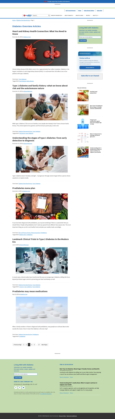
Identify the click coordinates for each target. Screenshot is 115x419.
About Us (96, 15)
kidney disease (30, 81)
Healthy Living (80, 15)
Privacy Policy (62, 416)
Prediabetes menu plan (23, 188)
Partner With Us (90, 67)
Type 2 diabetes (22, 79)
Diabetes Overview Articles (23, 20)
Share (71, 377)
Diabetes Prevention (57, 15)
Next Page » (45, 345)
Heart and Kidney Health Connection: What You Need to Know (39, 32)
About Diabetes (69, 15)
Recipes (88, 15)
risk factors (22, 133)
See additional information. (46, 393)
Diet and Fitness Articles (25, 232)
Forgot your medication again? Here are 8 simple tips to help (96, 122)
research (21, 287)
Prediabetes (44, 232)
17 (39, 344)
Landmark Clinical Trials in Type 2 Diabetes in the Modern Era (40, 240)
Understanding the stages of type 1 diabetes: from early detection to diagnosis (39, 139)
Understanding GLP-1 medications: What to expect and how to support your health (96, 150)
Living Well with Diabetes (88, 28)
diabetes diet (22, 234)
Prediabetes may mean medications (29, 291)
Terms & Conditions (72, 416)
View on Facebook (64, 377)
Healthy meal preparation (93, 92)
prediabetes (29, 234)
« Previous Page (17, 345)
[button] (49, 15)
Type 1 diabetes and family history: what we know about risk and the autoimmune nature (40, 87)
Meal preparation (35, 232)
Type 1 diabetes (36, 131)
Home (14, 20)
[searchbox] (41, 15)
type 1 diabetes (29, 133)
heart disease (22, 81)
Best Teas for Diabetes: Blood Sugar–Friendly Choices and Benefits (96, 107)
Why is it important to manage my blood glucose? (96, 135)
